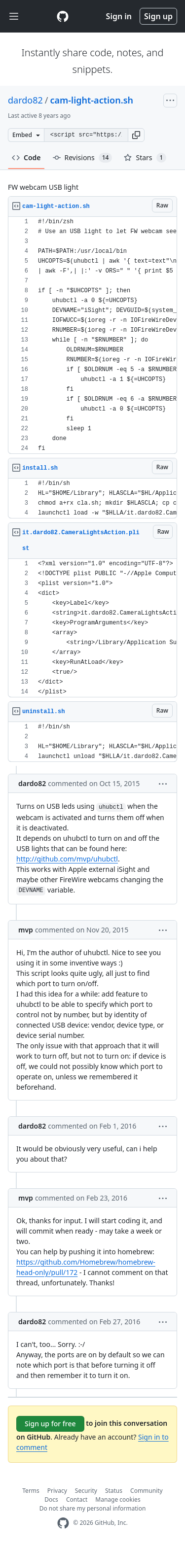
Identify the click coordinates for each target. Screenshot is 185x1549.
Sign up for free (50, 1423)
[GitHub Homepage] (63, 1523)
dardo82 (25, 100)
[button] (136, 135)
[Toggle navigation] (14, 16)
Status (113, 1490)
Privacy (57, 1490)
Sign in (119, 16)
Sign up (158, 16)
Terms (30, 1490)
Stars (145, 158)
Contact (76, 1499)
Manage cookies (117, 1499)
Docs (51, 1499)
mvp (25, 929)
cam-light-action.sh (92, 100)
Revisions (82, 158)
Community (146, 1490)
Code (26, 157)
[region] (92, 335)
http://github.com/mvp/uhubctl (67, 858)
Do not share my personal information (92, 1508)
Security (86, 1490)
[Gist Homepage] (63, 16)
